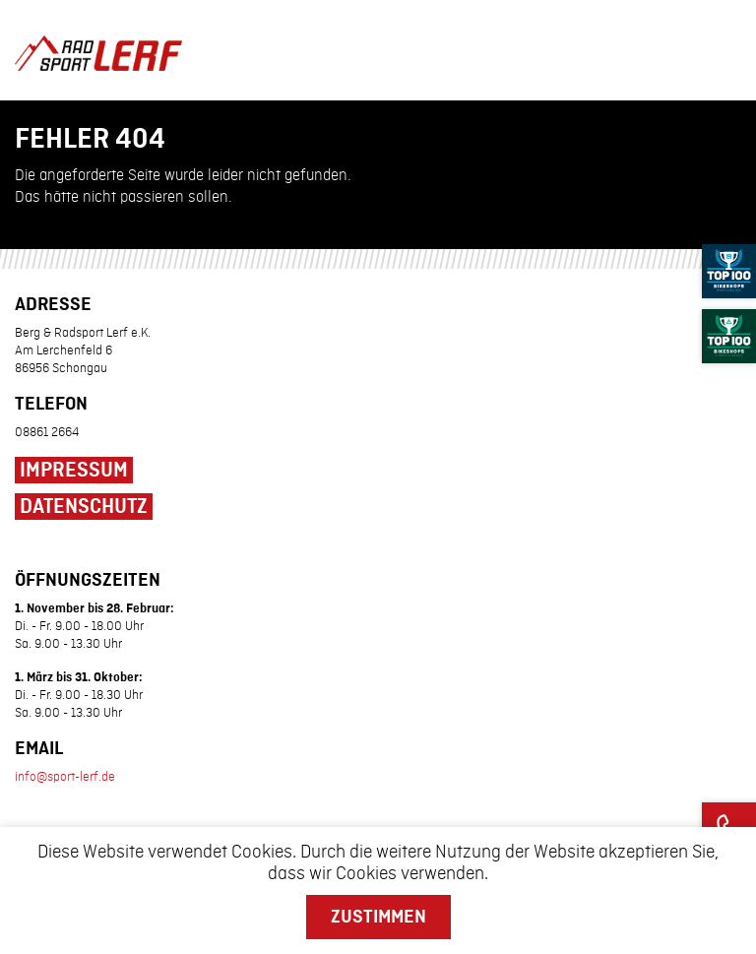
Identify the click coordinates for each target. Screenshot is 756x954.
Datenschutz (84, 507)
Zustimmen (378, 916)
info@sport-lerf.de (65, 777)
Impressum (74, 470)
